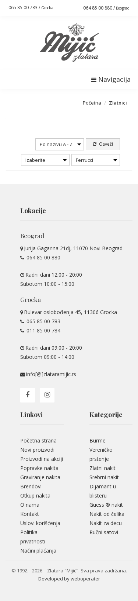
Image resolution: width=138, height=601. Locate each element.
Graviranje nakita (40, 477)
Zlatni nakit (102, 468)
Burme (97, 440)
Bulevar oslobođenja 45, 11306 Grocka (70, 312)
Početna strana (38, 440)
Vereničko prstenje (101, 454)
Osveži (103, 144)
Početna (92, 102)
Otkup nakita (35, 495)
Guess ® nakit (106, 504)
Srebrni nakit (104, 477)
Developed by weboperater (69, 578)
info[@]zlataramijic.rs (51, 374)
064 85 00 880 (42, 257)
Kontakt (29, 513)
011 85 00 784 (42, 330)
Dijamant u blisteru (102, 491)
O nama (29, 504)
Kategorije (106, 414)
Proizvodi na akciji (41, 458)
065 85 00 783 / (30, 7)
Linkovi (31, 414)
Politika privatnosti (32, 537)
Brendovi (31, 486)
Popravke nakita (39, 468)
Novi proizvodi (37, 449)
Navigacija (111, 79)
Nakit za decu (105, 523)
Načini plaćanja (38, 550)
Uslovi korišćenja (40, 523)
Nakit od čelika (106, 513)
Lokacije (33, 210)
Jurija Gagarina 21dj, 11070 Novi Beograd (73, 248)
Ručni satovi (103, 532)
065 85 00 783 (42, 321)
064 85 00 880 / (106, 8)
